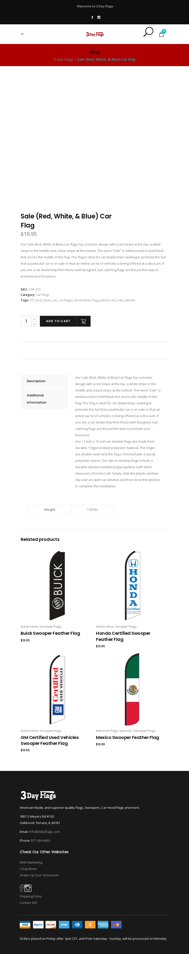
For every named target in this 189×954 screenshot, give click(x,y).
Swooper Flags (50, 626)
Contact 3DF (28, 902)
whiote (130, 300)
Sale (120, 300)
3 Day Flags (64, 59)
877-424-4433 (40, 840)
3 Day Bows (28, 869)
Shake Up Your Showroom (39, 875)
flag (94, 300)
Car (54, 300)
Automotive (29, 626)
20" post (36, 300)
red (112, 300)
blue (47, 300)
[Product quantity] (26, 321)
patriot (104, 300)
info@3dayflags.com (44, 831)
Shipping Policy (31, 896)
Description (36, 381)
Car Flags (42, 294)
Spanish (125, 731)
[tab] (44, 381)
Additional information (36, 399)
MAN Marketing (31, 862)
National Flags (107, 731)
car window (81, 300)
